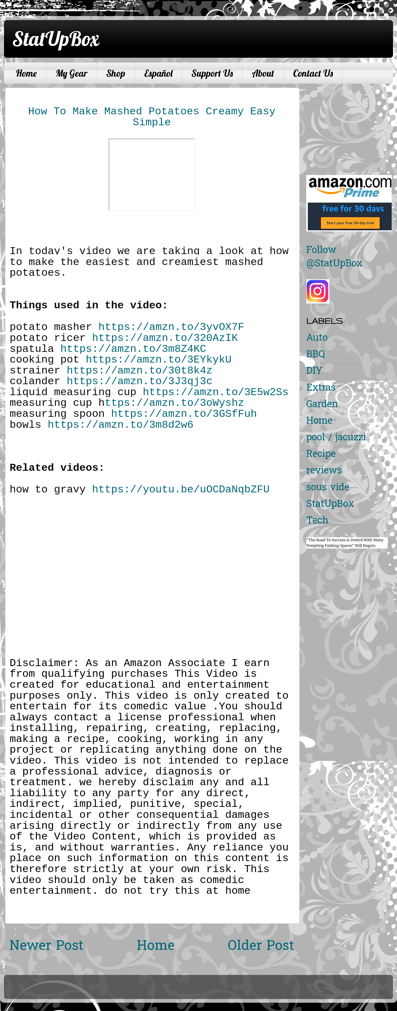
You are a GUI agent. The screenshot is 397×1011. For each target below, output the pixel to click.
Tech (317, 521)
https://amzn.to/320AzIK (165, 338)
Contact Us (313, 73)
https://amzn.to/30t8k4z (140, 371)
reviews (324, 471)
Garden (322, 405)
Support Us (212, 73)
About (263, 73)
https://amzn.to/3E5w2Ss (216, 392)
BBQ (315, 355)
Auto (317, 338)
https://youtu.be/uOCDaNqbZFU (181, 490)
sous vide (327, 488)
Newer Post (46, 946)
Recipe (321, 455)
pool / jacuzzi (336, 438)
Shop (115, 73)
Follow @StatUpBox (334, 257)
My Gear (71, 73)
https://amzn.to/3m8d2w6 (121, 425)
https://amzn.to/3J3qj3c (140, 381)
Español (158, 73)
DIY (314, 371)
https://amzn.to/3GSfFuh (184, 414)
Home (26, 73)
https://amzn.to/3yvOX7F (171, 327)
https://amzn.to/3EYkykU (158, 360)
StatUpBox (55, 38)
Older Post (261, 946)
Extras (321, 388)
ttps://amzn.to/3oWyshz (174, 403)
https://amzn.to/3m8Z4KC (133, 349)
